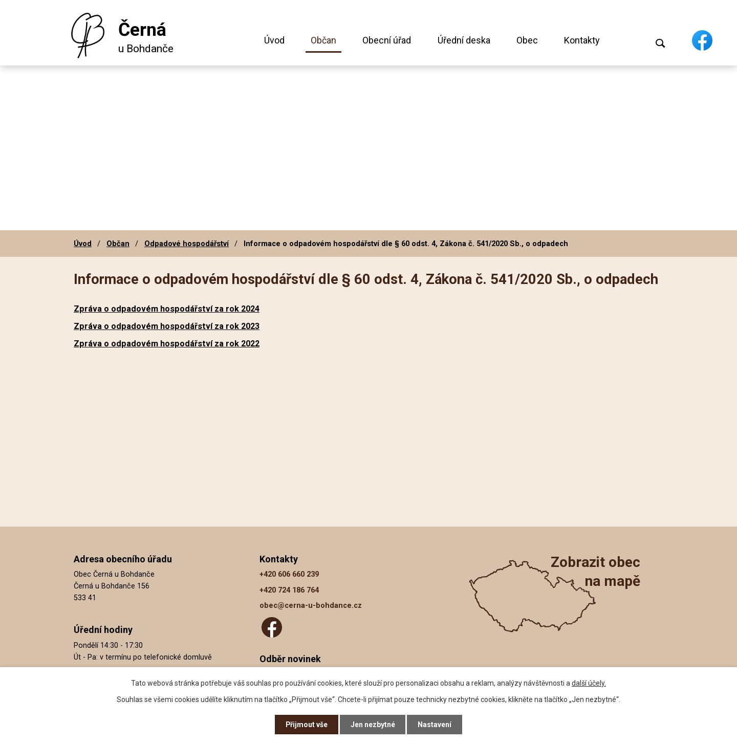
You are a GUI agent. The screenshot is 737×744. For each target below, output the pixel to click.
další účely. (589, 683)
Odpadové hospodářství (186, 243)
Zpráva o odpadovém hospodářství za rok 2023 (166, 326)
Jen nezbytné (373, 724)
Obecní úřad (386, 40)
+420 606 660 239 (289, 574)
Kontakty (582, 40)
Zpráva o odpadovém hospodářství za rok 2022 (166, 343)
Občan (323, 40)
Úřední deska (464, 40)
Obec (527, 40)
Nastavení (435, 724)
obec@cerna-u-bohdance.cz (310, 605)
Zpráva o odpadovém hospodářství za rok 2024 (166, 309)
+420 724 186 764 (289, 590)
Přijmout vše (306, 724)
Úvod (274, 40)
